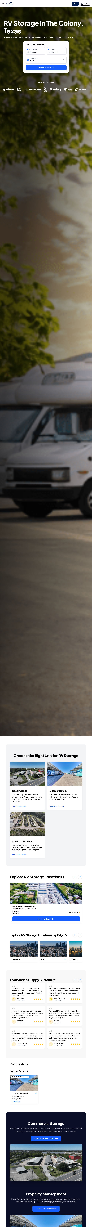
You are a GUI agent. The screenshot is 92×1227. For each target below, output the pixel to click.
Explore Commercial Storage (46, 1138)
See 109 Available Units (46, 919)
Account (85, 3)
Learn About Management (46, 1209)
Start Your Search (19, 806)
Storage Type (33, 49)
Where (52, 49)
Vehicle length (34, 58)
